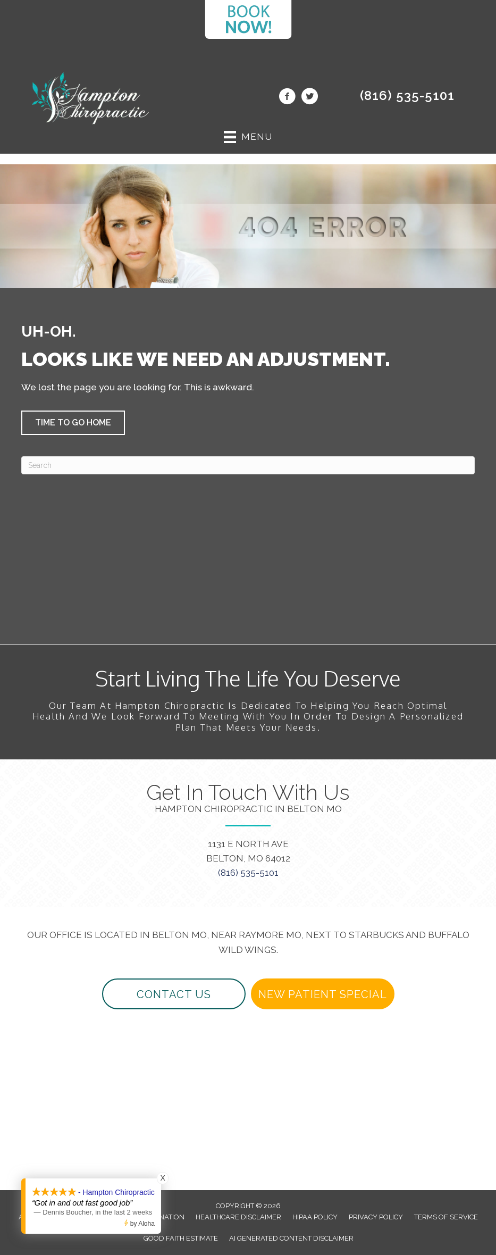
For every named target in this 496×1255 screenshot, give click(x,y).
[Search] (248, 465)
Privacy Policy (376, 1217)
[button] (73, 423)
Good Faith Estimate (181, 1238)
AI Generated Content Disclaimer (291, 1238)
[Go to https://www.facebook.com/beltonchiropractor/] (287, 98)
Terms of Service (446, 1217)
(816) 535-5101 (407, 95)
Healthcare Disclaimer (238, 1217)
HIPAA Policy (315, 1217)
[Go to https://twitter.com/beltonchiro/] (309, 98)
